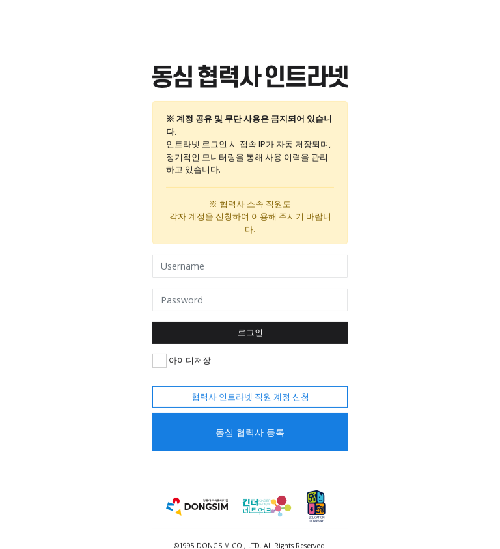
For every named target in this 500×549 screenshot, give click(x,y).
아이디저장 (181, 360)
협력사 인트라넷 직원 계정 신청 (250, 396)
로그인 (250, 332)
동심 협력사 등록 (250, 432)
